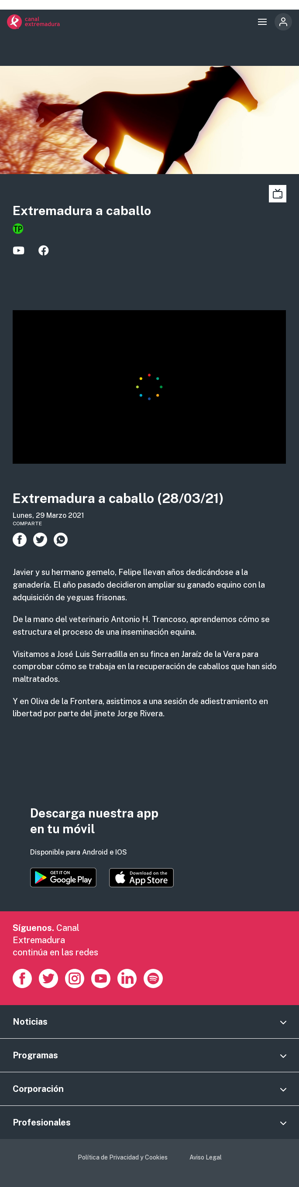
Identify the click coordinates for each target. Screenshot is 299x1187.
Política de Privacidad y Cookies (123, 1157)
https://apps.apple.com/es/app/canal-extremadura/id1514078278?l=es (141, 877)
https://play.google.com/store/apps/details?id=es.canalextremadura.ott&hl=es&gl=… (63, 877)
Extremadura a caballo (82, 210)
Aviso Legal (205, 1157)
